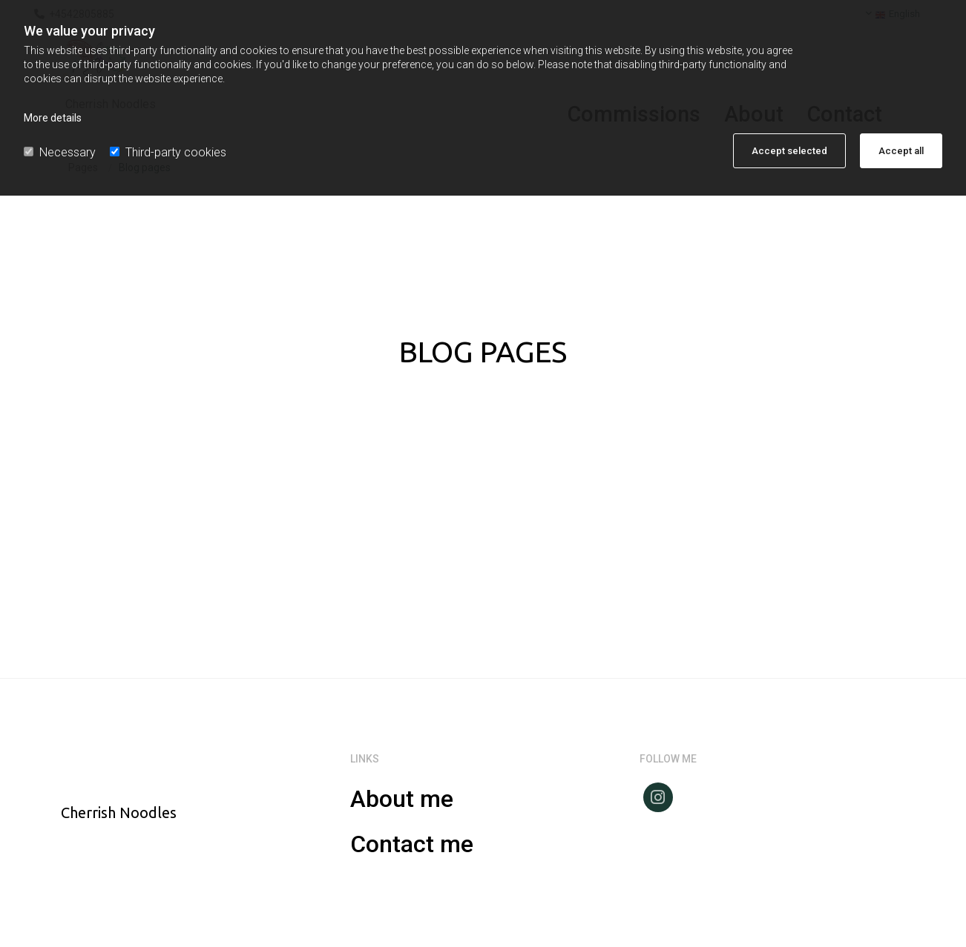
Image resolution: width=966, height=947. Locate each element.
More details (53, 118)
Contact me (411, 844)
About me (401, 799)
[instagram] (658, 797)
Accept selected (789, 150)
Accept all (901, 150)
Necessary (60, 152)
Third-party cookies (168, 152)
